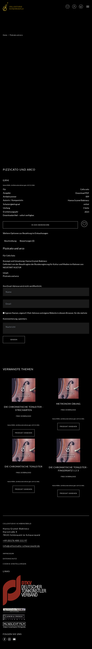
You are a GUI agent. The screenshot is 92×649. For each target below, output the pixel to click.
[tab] (10, 240)
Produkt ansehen (23, 433)
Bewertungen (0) (27, 241)
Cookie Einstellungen (14, 564)
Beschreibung (10, 241)
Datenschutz (10, 559)
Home (5, 35)
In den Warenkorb (40, 225)
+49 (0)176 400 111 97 (15, 540)
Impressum (8, 553)
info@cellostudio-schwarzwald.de (21, 546)
